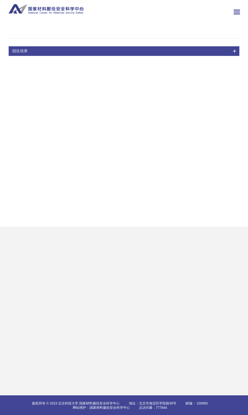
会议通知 (124, 261)
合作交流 (124, 247)
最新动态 (65, 269)
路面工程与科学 (41, 269)
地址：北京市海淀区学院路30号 (152, 403)
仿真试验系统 (39, 291)
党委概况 (95, 312)
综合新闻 (65, 312)
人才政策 (124, 319)
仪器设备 (65, 254)
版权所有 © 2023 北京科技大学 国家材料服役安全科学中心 (76, 403)
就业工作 (154, 291)
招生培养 (42, 33)
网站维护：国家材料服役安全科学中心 (101, 407)
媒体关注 (65, 342)
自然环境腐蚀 (39, 261)
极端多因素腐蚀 (41, 284)
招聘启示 (124, 312)
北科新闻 (65, 327)
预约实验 (65, 261)
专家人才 (95, 254)
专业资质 (65, 247)
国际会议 (124, 254)
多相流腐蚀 (37, 247)
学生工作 (95, 327)
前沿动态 (65, 334)
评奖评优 (154, 284)
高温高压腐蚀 (39, 254)
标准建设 (95, 261)
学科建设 (154, 276)
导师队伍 (64, 33)
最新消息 (95, 276)
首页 (23, 33)
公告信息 (65, 319)
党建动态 (95, 319)
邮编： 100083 (197, 403)
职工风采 (95, 342)
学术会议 (95, 269)
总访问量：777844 (153, 407)
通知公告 (154, 247)
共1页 (135, 203)
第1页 (157, 202)
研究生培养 (155, 254)
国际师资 (154, 269)
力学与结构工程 (41, 276)
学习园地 (95, 334)
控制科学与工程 (92, 33)
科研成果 (95, 247)
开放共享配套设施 (42, 299)
